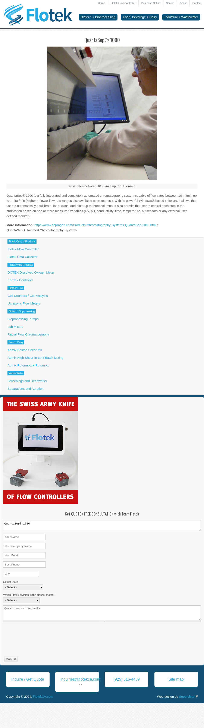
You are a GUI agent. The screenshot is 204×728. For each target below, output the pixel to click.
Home (101, 3)
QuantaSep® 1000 (102, 526)
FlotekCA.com (43, 696)
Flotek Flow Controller (123, 3)
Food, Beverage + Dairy (140, 17)
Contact (196, 3)
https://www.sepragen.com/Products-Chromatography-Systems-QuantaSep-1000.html (97, 225)
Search (170, 3)
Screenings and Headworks (27, 381)
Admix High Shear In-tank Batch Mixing (35, 357)
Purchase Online (150, 3)
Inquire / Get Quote (27, 679)
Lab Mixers (15, 326)
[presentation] (20, 639)
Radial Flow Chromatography (28, 334)
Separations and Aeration (25, 388)
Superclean (188, 696)
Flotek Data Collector (22, 257)
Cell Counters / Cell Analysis (27, 295)
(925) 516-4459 (126, 679)
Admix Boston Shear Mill (24, 350)
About (183, 3)
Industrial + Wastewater (181, 17)
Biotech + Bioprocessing (98, 17)
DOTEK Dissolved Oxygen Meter (30, 272)
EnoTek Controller (20, 280)
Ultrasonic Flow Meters (23, 303)
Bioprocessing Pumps (22, 319)
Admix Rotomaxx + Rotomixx (28, 365)
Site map (176, 679)
